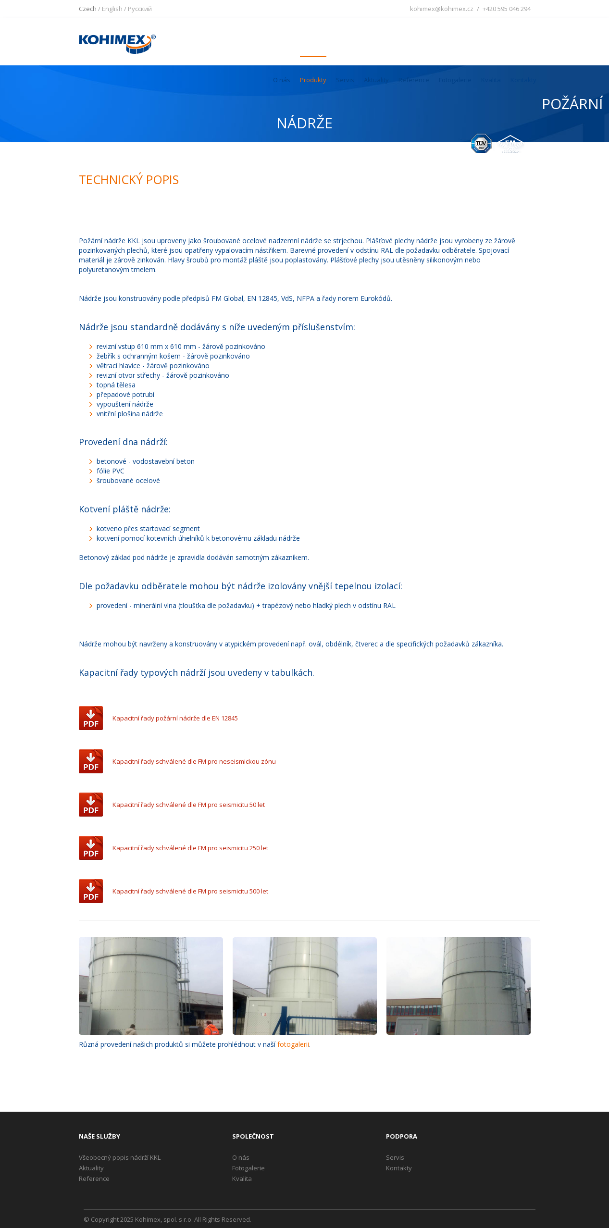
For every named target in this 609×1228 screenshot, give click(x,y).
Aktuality (376, 79)
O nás (281, 79)
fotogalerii (293, 1044)
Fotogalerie (455, 79)
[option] (151, 986)
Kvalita (491, 79)
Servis (345, 79)
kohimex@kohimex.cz (441, 8)
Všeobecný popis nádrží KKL (120, 1157)
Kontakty (523, 79)
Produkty (313, 79)
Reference (413, 79)
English (112, 8)
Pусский (140, 8)
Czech (88, 8)
